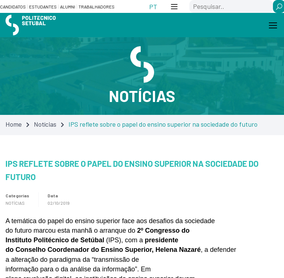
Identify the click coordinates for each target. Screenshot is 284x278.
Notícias (45, 124)
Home (14, 124)
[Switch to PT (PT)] (153, 6)
